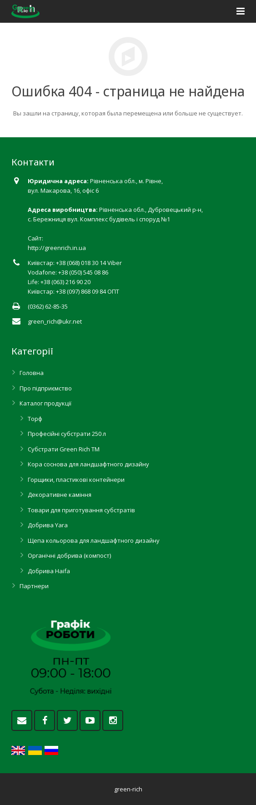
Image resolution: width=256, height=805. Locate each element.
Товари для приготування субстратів (81, 510)
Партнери (34, 586)
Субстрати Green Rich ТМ (64, 449)
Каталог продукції (45, 403)
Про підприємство (46, 388)
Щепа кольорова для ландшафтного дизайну (94, 540)
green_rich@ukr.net (55, 321)
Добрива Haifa (49, 571)
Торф (35, 419)
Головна (32, 373)
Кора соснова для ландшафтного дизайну (88, 464)
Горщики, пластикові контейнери (76, 479)
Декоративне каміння (59, 494)
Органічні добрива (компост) (69, 555)
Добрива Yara (48, 525)
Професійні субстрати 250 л (67, 434)
